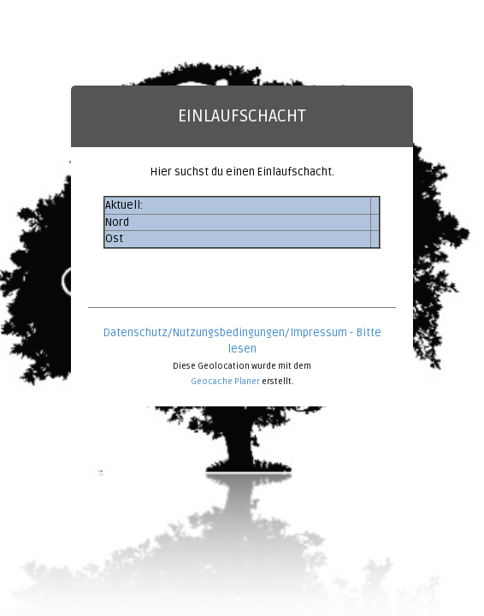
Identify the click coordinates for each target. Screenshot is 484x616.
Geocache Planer (225, 381)
